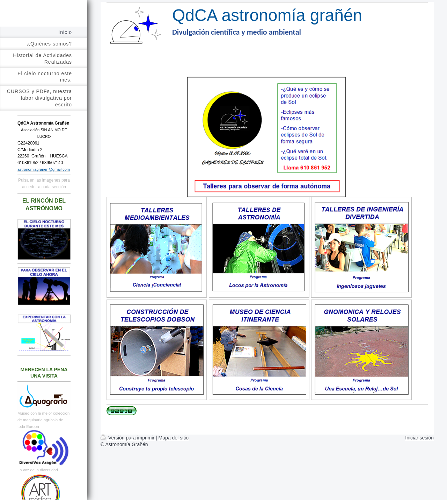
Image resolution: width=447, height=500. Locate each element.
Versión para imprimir (128, 438)
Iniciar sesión (419, 438)
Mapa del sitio (174, 438)
